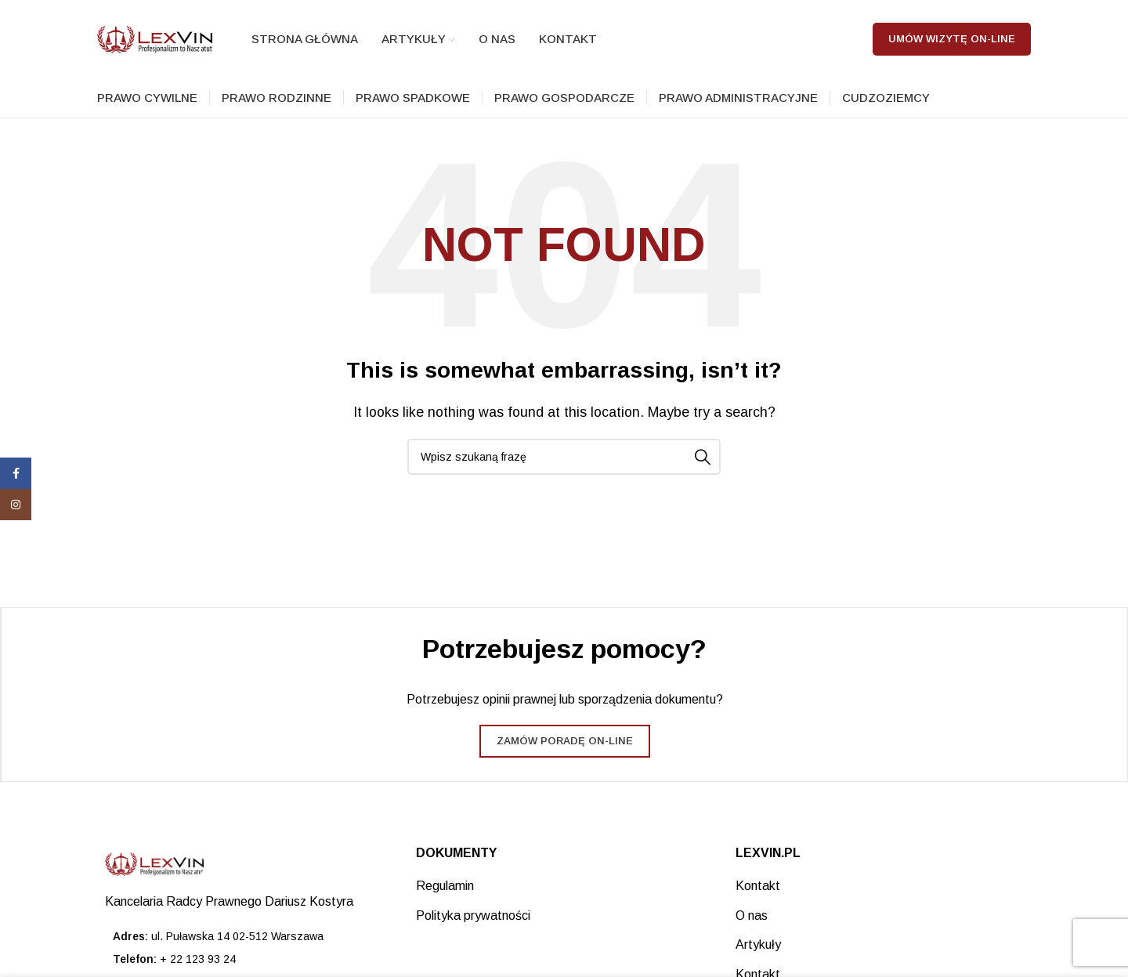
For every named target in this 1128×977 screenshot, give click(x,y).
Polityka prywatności (473, 915)
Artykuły (758, 944)
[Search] (564, 457)
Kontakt (758, 885)
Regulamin (445, 885)
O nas (752, 915)
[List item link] (245, 959)
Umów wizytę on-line (951, 39)
